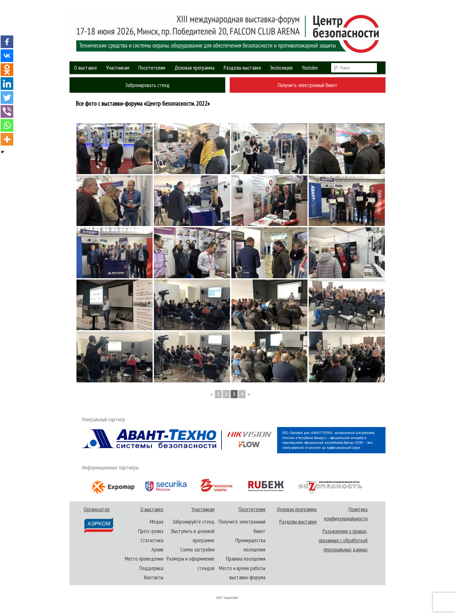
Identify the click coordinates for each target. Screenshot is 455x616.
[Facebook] (7, 41)
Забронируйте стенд (193, 521)
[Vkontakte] (7, 55)
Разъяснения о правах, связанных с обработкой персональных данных (342, 540)
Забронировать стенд (147, 85)
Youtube (310, 67)
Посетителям (151, 67)
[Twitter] (7, 97)
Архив (157, 549)
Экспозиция (281, 67)
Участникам (117, 67)
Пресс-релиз (150, 531)
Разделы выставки (242, 67)
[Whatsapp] (7, 125)
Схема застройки (197, 549)
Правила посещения (245, 558)
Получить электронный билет (307, 85)
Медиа (156, 521)
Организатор (98, 520)
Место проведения (144, 558)
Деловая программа (194, 67)
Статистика (152, 540)
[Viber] (7, 111)
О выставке (85, 67)
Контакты (153, 577)
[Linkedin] (7, 83)
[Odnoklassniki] (7, 69)
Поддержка (151, 568)
